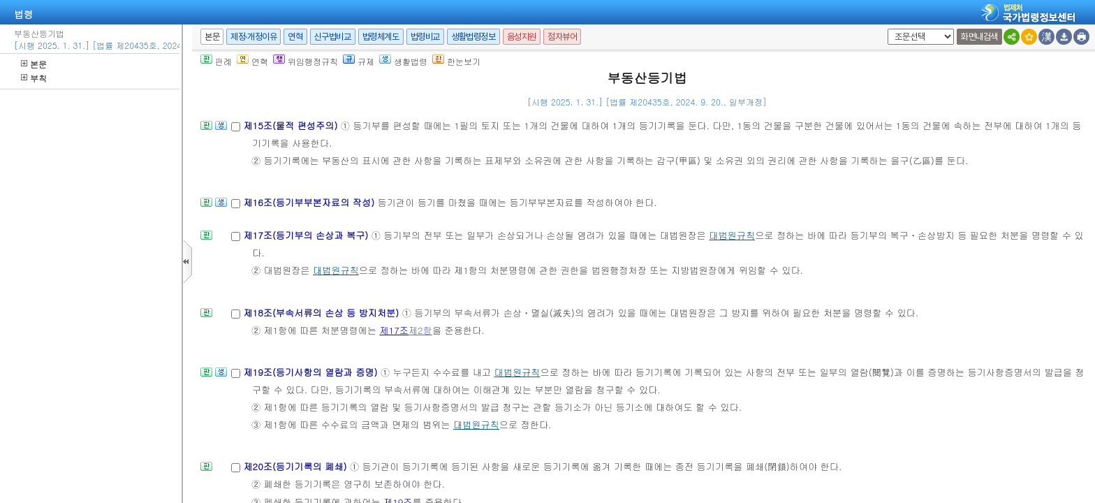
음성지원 (521, 36)
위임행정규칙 (305, 61)
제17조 (394, 330)
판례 (216, 61)
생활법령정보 (473, 36)
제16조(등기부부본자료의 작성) (310, 202)
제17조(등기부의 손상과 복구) (307, 235)
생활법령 (403, 61)
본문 (34, 64)
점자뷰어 (562, 36)
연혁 (295, 36)
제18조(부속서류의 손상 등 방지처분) (322, 312)
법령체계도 (380, 36)
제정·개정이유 (253, 36)
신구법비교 (332, 36)
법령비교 (425, 36)
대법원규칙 (732, 235)
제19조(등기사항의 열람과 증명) (311, 372)
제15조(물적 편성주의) (291, 125)
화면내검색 (979, 36)
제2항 (420, 330)
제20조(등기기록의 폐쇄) (296, 466)
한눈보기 (456, 61)
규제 (358, 61)
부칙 (34, 78)
